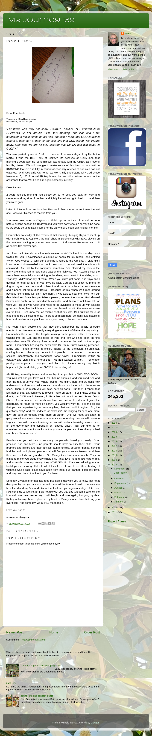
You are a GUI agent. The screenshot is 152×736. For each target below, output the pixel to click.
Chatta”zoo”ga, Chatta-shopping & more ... (43, 665)
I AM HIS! (11, 683)
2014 (115, 460)
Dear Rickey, (120, 472)
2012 (115, 507)
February (119, 497)
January (119, 501)
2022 (115, 427)
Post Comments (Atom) (33, 639)
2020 (115, 432)
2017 (115, 446)
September (120, 483)
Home (53, 632)
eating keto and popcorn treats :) (38, 696)
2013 (115, 464)
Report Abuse (117, 521)
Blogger (95, 722)
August (118, 487)
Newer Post (15, 632)
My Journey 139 (41, 20)
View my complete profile (121, 69)
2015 (115, 455)
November (120, 468)
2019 (115, 436)
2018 (115, 441)
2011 (115, 512)
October (119, 478)
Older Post (92, 632)
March (118, 492)
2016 (115, 450)
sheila (128, 33)
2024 (115, 422)
